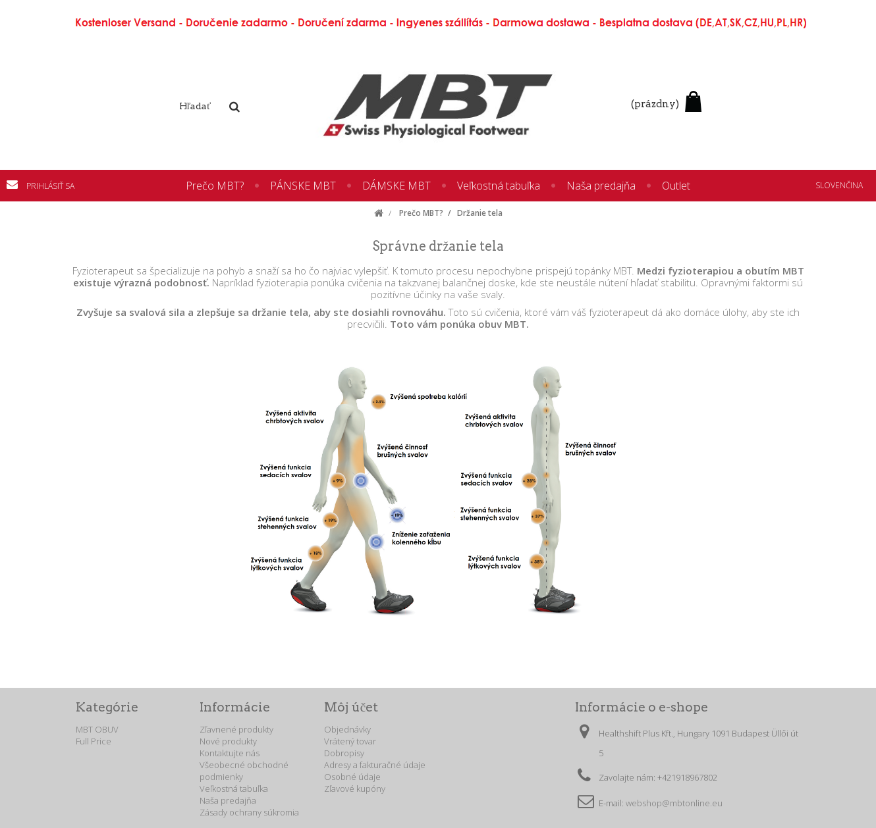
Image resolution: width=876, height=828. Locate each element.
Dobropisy (344, 753)
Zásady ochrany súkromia (249, 812)
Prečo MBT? (215, 185)
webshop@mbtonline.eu (674, 803)
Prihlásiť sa (50, 186)
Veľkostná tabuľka (498, 185)
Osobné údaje (352, 777)
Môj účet (351, 707)
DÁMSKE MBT (396, 185)
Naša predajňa (601, 185)
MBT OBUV (97, 729)
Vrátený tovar (350, 741)
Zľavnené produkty (236, 729)
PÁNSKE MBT (303, 185)
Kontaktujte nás (16, 184)
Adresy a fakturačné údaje (374, 765)
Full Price (93, 741)
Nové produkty (228, 741)
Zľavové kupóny (354, 788)
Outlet (676, 185)
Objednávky (347, 729)
